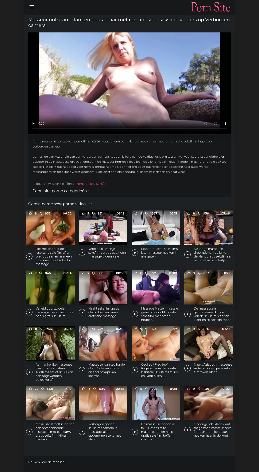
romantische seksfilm (92, 184)
